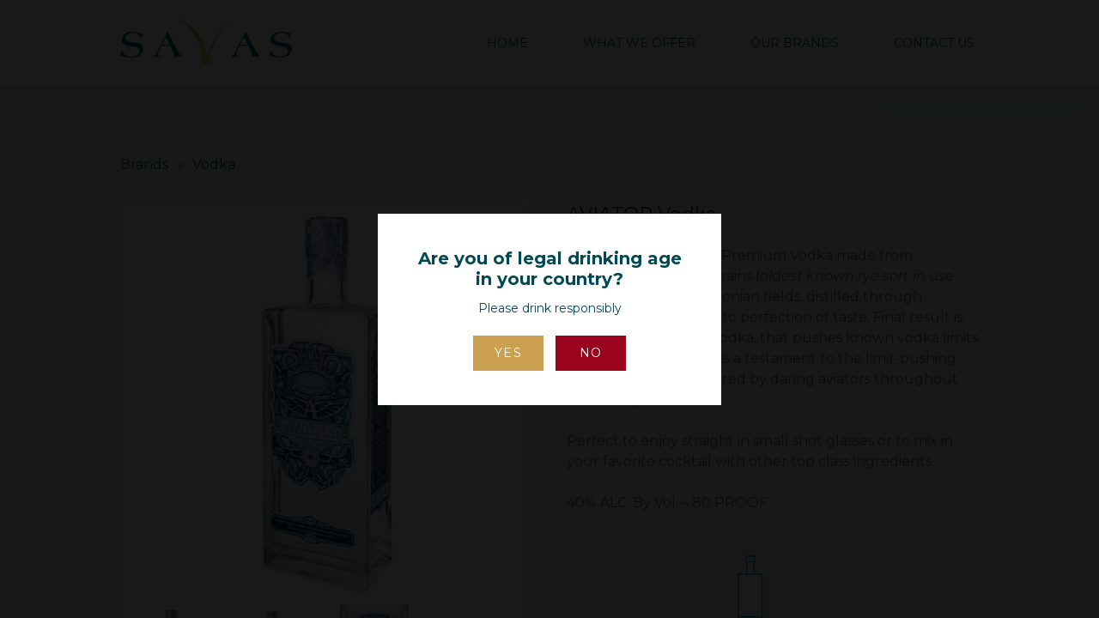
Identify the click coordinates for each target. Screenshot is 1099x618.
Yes (509, 352)
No (591, 352)
